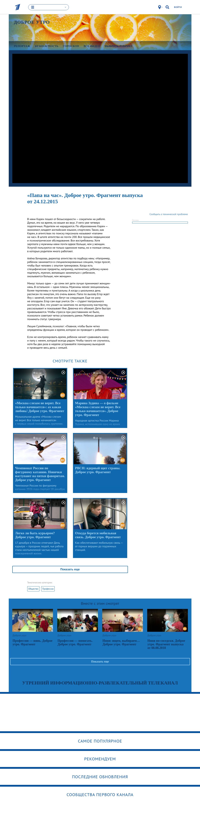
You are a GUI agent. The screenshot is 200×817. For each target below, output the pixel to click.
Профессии (48, 588)
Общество (33, 588)
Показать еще (70, 569)
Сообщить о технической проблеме (169, 214)
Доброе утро (32, 22)
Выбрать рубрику (119, 46)
